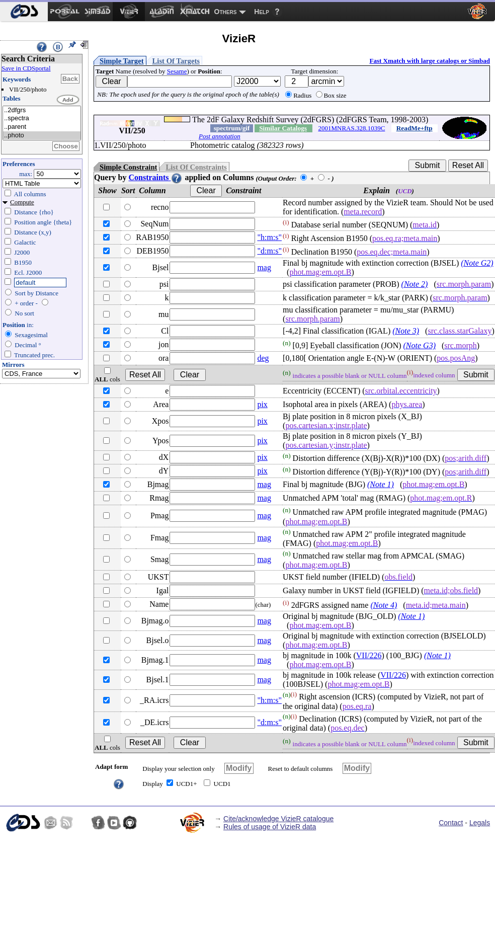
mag (264, 267)
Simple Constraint (128, 167)
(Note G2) (477, 263)
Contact (451, 823)
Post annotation (219, 136)
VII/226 (369, 655)
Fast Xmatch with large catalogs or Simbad (429, 60)
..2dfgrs (41, 110)
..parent (41, 127)
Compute (22, 202)
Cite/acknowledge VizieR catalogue (278, 819)
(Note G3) (419, 345)
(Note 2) (414, 284)
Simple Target (122, 61)
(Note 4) (383, 605)
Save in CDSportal (26, 68)
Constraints (155, 177)
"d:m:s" (269, 251)
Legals (479, 823)
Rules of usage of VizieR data (269, 827)
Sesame (177, 71)
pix (262, 404)
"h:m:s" (269, 237)
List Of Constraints (196, 167)
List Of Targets (176, 61)
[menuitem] (24, 11)
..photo (41, 135)
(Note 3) (405, 331)
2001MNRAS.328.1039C (351, 128)
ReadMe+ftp (414, 128)
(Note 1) (380, 484)
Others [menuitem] (225, 12)
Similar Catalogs (283, 128)
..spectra (41, 118)
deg (263, 358)
